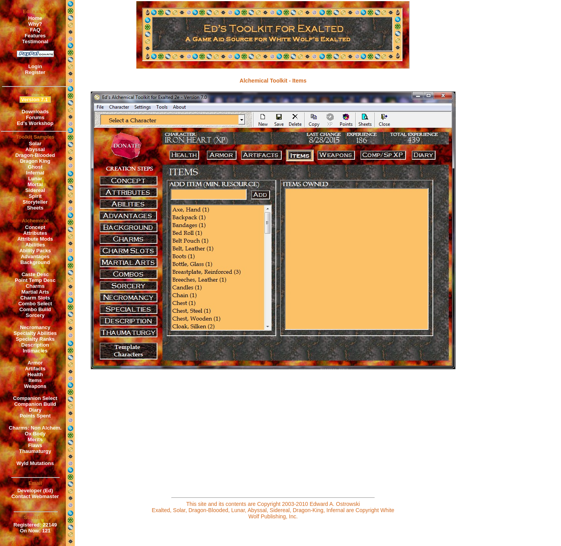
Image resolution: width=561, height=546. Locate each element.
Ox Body (35, 434)
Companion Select (35, 398)
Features (35, 36)
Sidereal (35, 190)
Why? (35, 24)
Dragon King (35, 161)
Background (35, 262)
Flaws (35, 445)
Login (35, 66)
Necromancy (35, 327)
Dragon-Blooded (35, 155)
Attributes (35, 233)
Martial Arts (35, 292)
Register (35, 72)
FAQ (35, 30)
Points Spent (35, 416)
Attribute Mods (35, 239)
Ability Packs (35, 251)
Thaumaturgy (35, 451)
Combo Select (35, 303)
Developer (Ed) (35, 490)
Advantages (35, 256)
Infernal (35, 173)
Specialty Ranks (35, 339)
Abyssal (35, 149)
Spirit (35, 196)
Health (35, 374)
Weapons (35, 386)
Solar (35, 143)
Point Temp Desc (35, 280)
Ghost (35, 167)
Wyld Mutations (35, 463)
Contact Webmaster (35, 496)
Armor (35, 363)
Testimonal (35, 41)
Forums (35, 117)
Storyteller (35, 202)
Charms (35, 286)
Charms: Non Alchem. (35, 428)
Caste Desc (35, 274)
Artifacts (35, 369)
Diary (35, 410)
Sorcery (35, 315)
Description (35, 345)
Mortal (35, 184)
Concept (35, 227)
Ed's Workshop (35, 123)
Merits (35, 439)
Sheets (35, 208)
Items (35, 380)
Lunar (35, 178)
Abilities (35, 245)
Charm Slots (35, 298)
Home (35, 18)
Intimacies (35, 351)
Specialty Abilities (35, 333)
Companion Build (35, 404)
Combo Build (35, 309)
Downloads (35, 111)
